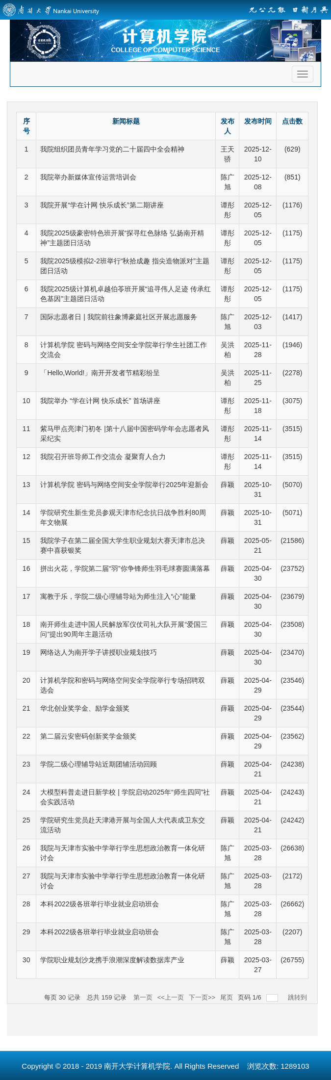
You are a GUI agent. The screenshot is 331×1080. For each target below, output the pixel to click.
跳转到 (298, 997)
